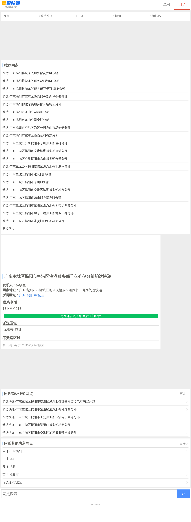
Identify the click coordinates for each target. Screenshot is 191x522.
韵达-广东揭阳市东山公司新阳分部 (26, 112)
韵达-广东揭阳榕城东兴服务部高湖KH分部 (31, 73)
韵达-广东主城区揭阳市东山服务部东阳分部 (32, 197)
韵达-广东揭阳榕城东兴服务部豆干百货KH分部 (34, 89)
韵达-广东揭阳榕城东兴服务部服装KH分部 (31, 81)
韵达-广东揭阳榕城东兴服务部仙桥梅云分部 (32, 104)
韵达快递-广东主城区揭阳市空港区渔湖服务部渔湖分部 (40, 432)
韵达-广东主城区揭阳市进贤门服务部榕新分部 (33, 221)
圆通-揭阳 (9, 467)
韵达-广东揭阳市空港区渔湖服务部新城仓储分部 (35, 96)
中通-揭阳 (9, 459)
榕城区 (156, 16)
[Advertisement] (95, 40)
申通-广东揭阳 (12, 451)
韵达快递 (46, 16)
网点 (182, 5)
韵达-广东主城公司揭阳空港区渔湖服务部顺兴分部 (36, 166)
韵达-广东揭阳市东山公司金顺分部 (26, 120)
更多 (183, 394)
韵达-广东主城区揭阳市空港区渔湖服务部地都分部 (36, 190)
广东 (81, 16)
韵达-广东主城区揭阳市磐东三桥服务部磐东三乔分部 (38, 213)
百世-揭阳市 (11, 474)
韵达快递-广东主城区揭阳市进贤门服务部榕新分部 (36, 425)
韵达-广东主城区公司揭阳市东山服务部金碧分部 (35, 159)
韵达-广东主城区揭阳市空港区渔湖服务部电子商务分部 (40, 205)
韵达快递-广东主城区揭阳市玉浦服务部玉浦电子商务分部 (41, 417)
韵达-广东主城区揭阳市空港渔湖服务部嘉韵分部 (35, 151)
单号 (166, 5)
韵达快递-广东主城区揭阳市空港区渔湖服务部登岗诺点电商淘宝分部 (49, 401)
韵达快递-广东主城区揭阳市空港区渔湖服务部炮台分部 (40, 409)
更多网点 (9, 229)
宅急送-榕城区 (12, 482)
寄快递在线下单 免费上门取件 (81, 316)
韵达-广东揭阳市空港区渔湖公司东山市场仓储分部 (36, 127)
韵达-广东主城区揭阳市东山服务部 (26, 182)
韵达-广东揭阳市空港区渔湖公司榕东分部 (30, 135)
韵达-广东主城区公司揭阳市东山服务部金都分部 (35, 143)
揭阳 (118, 16)
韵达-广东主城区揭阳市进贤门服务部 (27, 174)
